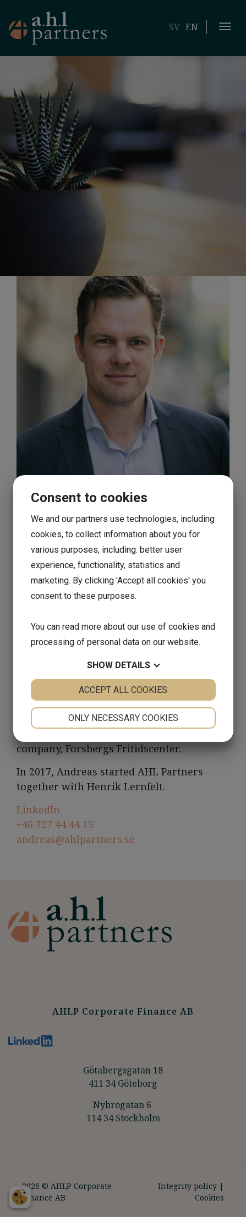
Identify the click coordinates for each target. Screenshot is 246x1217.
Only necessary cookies (123, 718)
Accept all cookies (123, 690)
